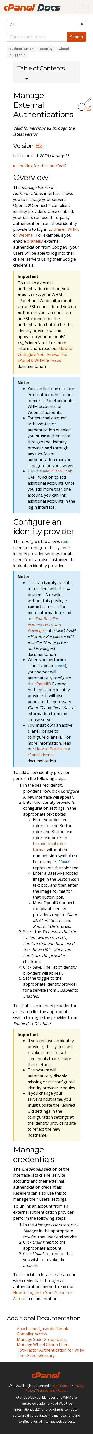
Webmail (26, 235)
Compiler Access (32, 1334)
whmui (64, 49)
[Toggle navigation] (82, 7)
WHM (72, 229)
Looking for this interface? (42, 166)
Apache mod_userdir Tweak (42, 1328)
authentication (21, 49)
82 (39, 145)
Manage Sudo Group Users (42, 1339)
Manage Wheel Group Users (43, 1344)
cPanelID (35, 241)
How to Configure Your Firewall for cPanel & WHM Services (45, 354)
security (46, 49)
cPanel (59, 229)
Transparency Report (52, 1390)
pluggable (17, 55)
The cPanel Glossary (36, 1355)
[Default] (37, 37)
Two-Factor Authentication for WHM (51, 1350)
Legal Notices (61, 1385)
